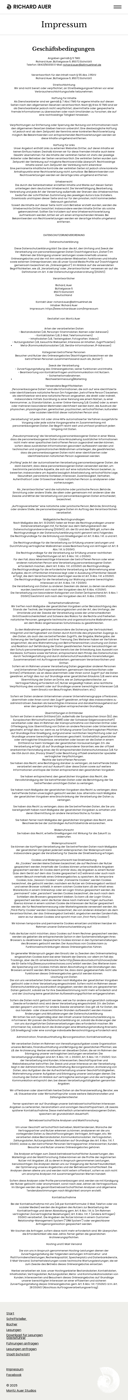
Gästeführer (16, 1338)
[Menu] (118, 7)
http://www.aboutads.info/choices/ (88, 960)
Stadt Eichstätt (18, 1354)
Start (10, 1313)
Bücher (11, 1324)
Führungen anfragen (22, 1343)
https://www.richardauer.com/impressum (71, 308)
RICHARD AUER (31, 6)
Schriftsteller (16, 1319)
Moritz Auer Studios (21, 1390)
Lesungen (13, 1330)
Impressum (14, 1369)
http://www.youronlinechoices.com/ (49, 963)
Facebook (13, 1375)
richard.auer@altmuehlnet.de (72, 302)
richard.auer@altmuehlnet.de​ (82, 64)
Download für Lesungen (24, 1335)
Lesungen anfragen (21, 1349)
